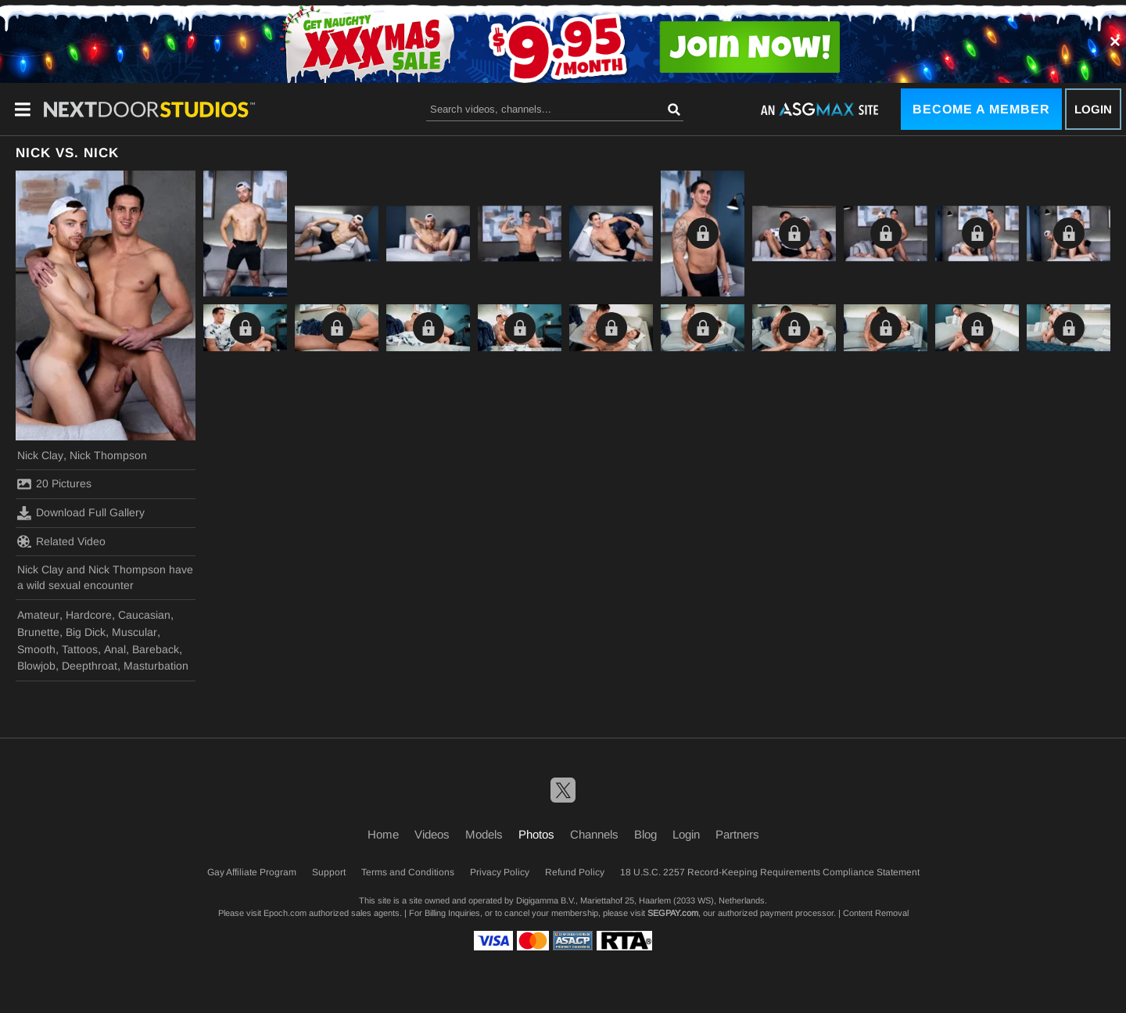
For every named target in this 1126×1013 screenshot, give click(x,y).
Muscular (134, 632)
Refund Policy (574, 872)
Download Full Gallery (81, 513)
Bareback (155, 649)
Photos (536, 834)
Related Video (61, 541)
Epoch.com (285, 913)
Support (329, 872)
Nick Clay (40, 455)
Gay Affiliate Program (251, 872)
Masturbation (156, 665)
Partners (737, 834)
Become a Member (981, 109)
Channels (594, 834)
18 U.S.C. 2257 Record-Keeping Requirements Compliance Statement (770, 872)
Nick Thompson (108, 455)
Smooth (36, 649)
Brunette (38, 632)
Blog (645, 834)
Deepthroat (89, 665)
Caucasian (144, 615)
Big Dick (86, 632)
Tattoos (80, 649)
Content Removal (876, 913)
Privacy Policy (499, 872)
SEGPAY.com (672, 913)
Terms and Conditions (407, 872)
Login (1093, 109)
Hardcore (89, 615)
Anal (115, 649)
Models (484, 834)
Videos (432, 834)
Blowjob (36, 665)
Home (383, 834)
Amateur (38, 615)
